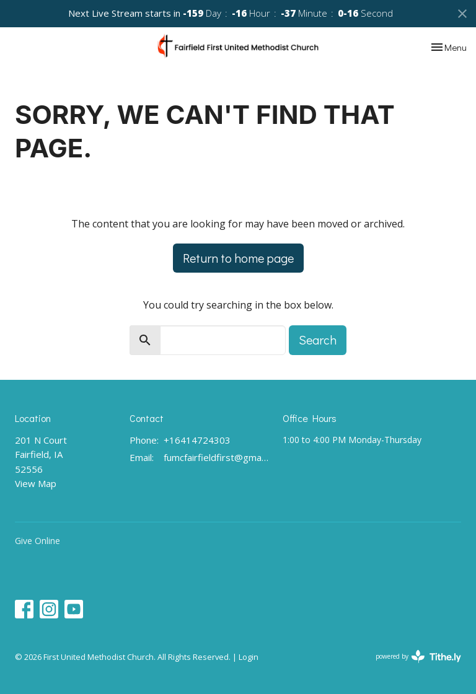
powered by (418, 656)
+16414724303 (197, 440)
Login (248, 656)
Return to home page (238, 258)
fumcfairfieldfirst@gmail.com (217, 457)
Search (318, 340)
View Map (35, 483)
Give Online (37, 541)
